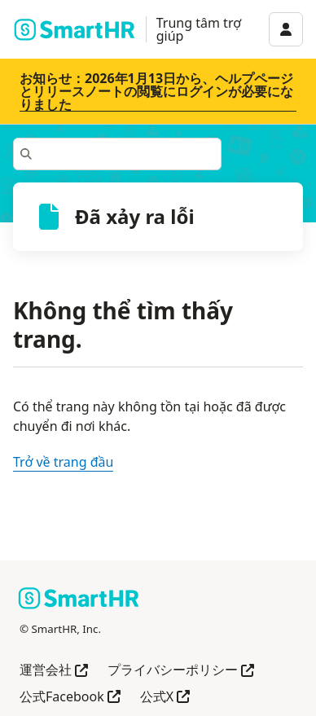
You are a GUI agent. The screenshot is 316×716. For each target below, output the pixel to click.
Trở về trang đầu (63, 462)
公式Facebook (70, 697)
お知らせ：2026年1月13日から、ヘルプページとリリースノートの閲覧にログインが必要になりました (156, 91)
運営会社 (54, 671)
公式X (165, 697)
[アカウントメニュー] (286, 29)
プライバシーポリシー (181, 671)
